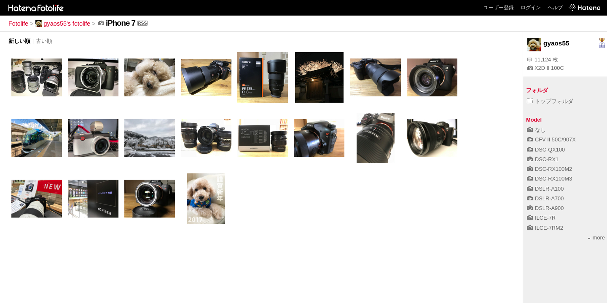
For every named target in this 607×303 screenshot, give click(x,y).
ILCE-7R (541, 218)
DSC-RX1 (543, 159)
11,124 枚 (542, 59)
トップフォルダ (550, 101)
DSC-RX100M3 (549, 178)
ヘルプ (555, 8)
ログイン (531, 8)
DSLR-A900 (545, 208)
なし (536, 130)
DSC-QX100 (546, 149)
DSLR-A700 (545, 198)
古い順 (44, 41)
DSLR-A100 (545, 189)
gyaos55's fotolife (63, 23)
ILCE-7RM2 (545, 228)
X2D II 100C (545, 68)
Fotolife (18, 23)
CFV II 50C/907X (551, 139)
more (596, 237)
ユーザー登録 (498, 8)
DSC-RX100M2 (549, 169)
